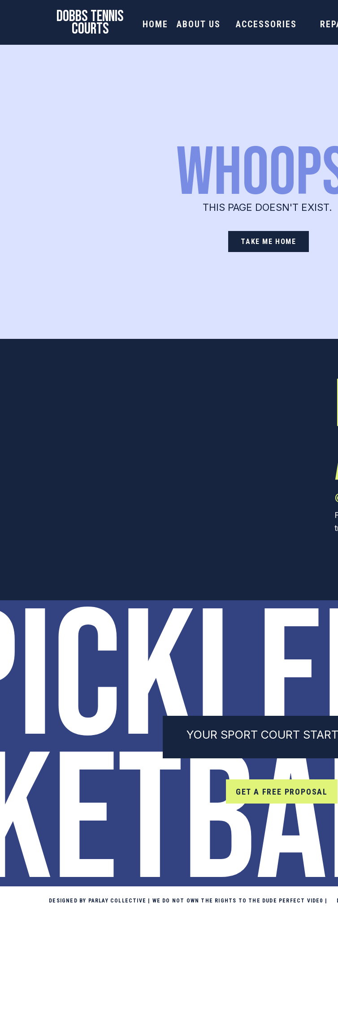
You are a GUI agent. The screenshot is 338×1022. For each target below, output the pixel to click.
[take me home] (268, 241)
